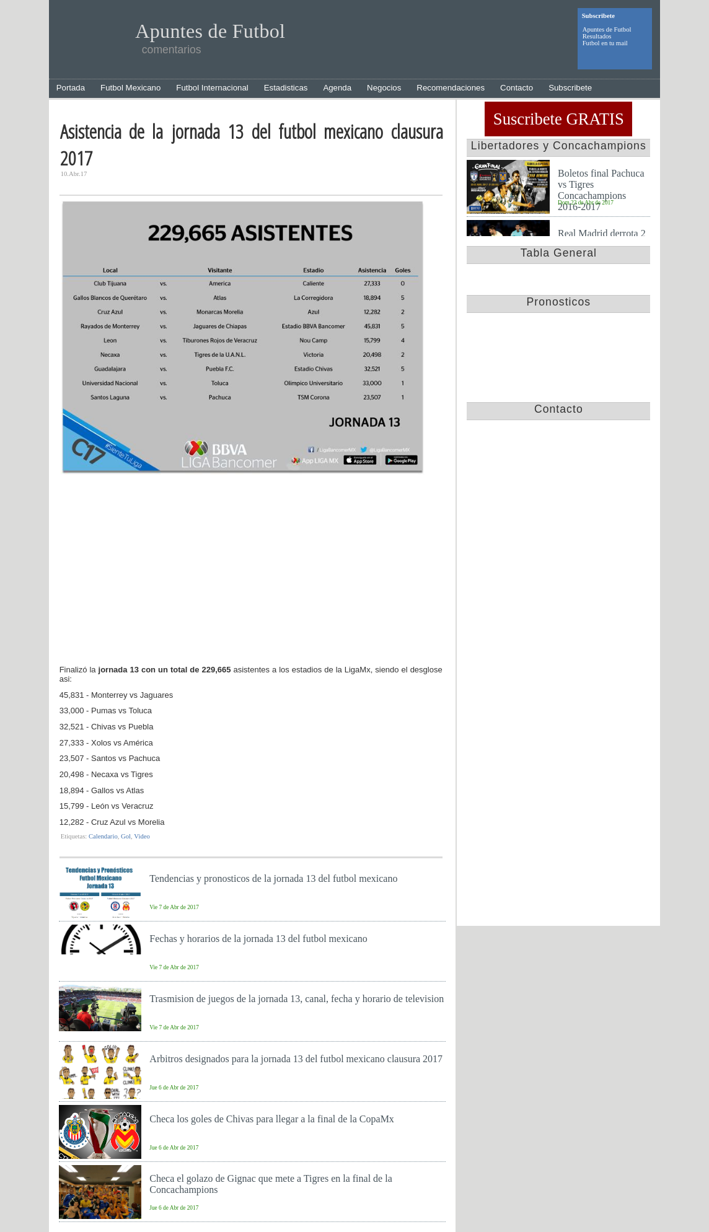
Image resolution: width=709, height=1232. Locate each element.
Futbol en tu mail (605, 43)
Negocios (384, 87)
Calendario (103, 836)
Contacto (516, 87)
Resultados (597, 36)
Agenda (337, 87)
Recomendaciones (450, 87)
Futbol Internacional (212, 87)
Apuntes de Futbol (607, 29)
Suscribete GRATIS (558, 119)
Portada (70, 87)
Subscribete (570, 87)
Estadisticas (286, 87)
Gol (126, 836)
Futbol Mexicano (130, 87)
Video (141, 836)
